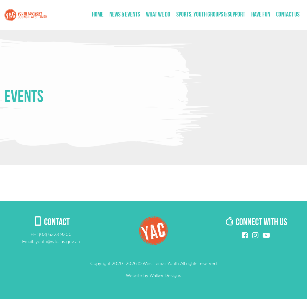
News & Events (124, 14)
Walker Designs (165, 276)
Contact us (288, 14)
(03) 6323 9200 (55, 234)
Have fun (260, 14)
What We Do (158, 14)
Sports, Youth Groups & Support (210, 14)
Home (97, 14)
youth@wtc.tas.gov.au (57, 242)
